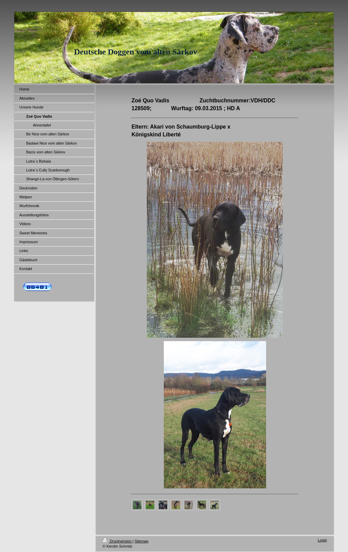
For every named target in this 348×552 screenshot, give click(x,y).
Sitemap (141, 541)
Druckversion (118, 541)
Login (322, 540)
